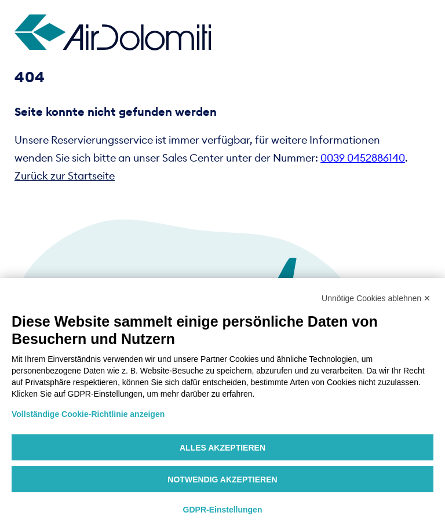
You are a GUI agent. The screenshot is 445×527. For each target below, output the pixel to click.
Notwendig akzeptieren (222, 479)
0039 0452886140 (362, 157)
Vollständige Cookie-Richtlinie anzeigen (88, 414)
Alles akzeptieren (222, 447)
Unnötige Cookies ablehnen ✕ (376, 298)
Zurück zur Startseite (64, 175)
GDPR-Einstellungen (222, 509)
